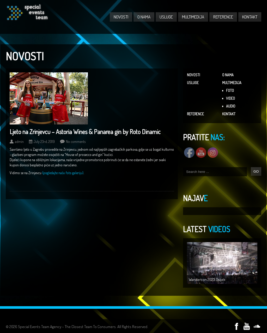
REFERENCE (223, 17)
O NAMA (143, 17)
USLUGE (166, 17)
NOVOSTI (121, 17)
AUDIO (230, 106)
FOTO (230, 90)
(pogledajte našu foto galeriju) (62, 173)
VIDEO (230, 98)
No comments (76, 141)
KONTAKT (249, 17)
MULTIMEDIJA (193, 17)
